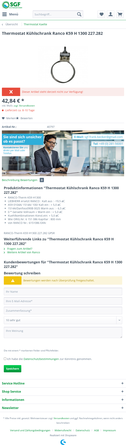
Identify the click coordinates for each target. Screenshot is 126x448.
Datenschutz (83, 430)
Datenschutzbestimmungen (41, 359)
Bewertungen (32, 180)
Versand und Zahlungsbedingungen (30, 430)
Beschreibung (11, 180)
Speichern (12, 368)
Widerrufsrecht (63, 430)
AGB (96, 430)
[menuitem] (10, 14)
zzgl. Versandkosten (24, 105)
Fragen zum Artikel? (18, 248)
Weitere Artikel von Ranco (22, 252)
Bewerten (24, 118)
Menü (10, 13)
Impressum (109, 430)
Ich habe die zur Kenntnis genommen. (49, 359)
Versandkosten (61, 418)
